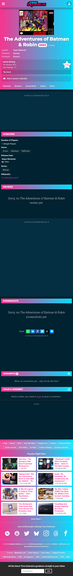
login (39, 396)
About (12, 443)
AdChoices (63, 544)
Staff (19, 443)
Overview (7, 86)
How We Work (30, 443)
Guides (43, 86)
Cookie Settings (45, 447)
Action (5, 151)
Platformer (26, 151)
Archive (33, 447)
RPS (68, 557)
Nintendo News (9, 557)
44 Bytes (54, 544)
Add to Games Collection (15, 78)
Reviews (18, 86)
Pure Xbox (45, 553)
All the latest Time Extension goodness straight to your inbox (36, 566)
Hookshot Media (15, 544)
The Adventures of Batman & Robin (36, 41)
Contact (53, 443)
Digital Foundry (59, 553)
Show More (36, 519)
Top (5, 443)
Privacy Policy (65, 443)
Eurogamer (28, 557)
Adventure (15, 151)
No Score (7, 72)
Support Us (43, 443)
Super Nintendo (19, 50)
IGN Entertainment (36, 544)
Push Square (33, 553)
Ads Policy (23, 447)
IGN (20, 557)
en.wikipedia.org (10, 178)
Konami (16, 53)
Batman (6, 170)
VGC (38, 557)
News (52, 86)
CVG (62, 557)
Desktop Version (61, 447)
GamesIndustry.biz (50, 557)
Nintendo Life (20, 553)
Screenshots (31, 86)
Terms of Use (10, 447)
